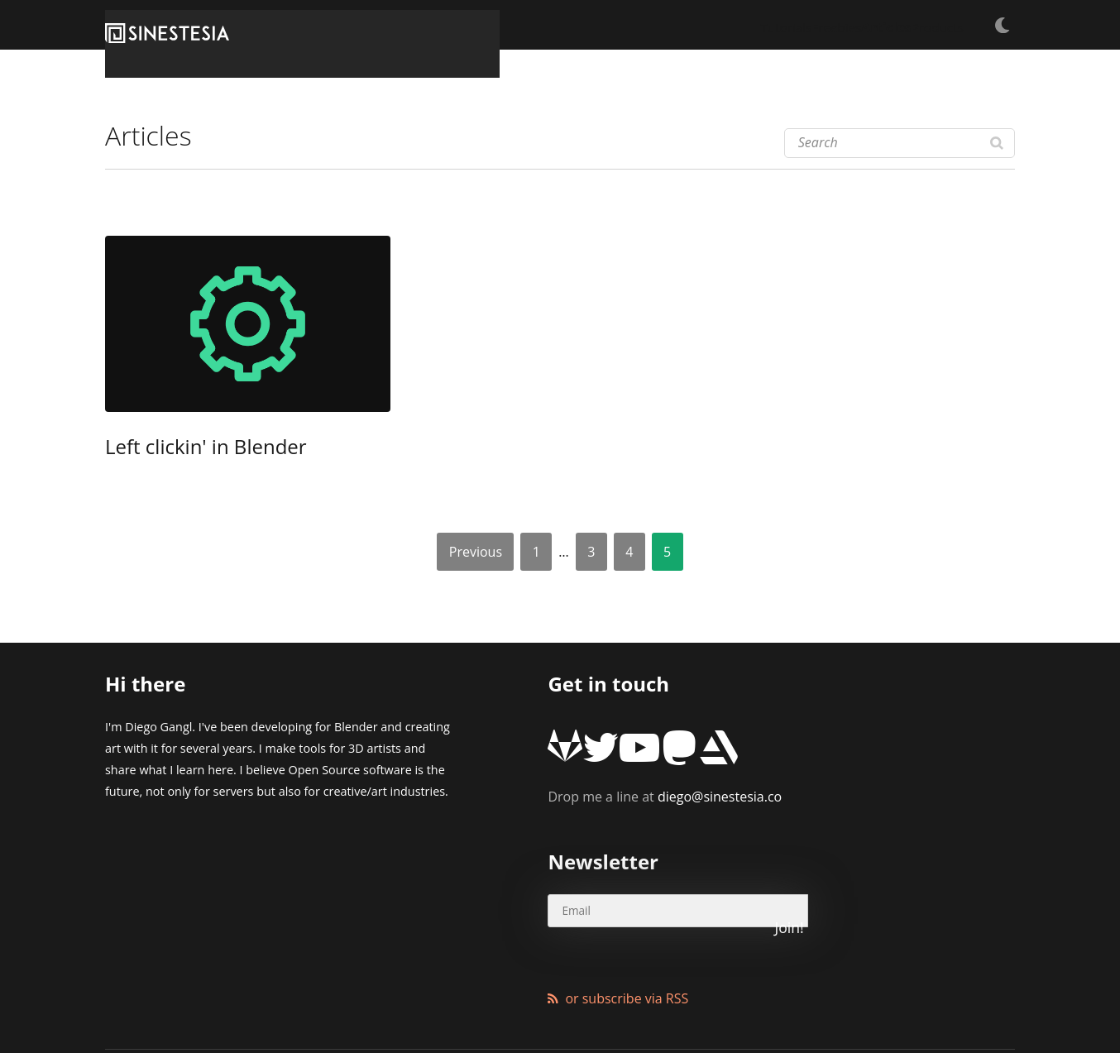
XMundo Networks (315, 999)
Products (919, 25)
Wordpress (481, 999)
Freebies (765, 25)
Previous (475, 552)
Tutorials (688, 25)
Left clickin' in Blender (179, 449)
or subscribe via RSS (626, 925)
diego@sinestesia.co (665, 772)
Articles (841, 25)
